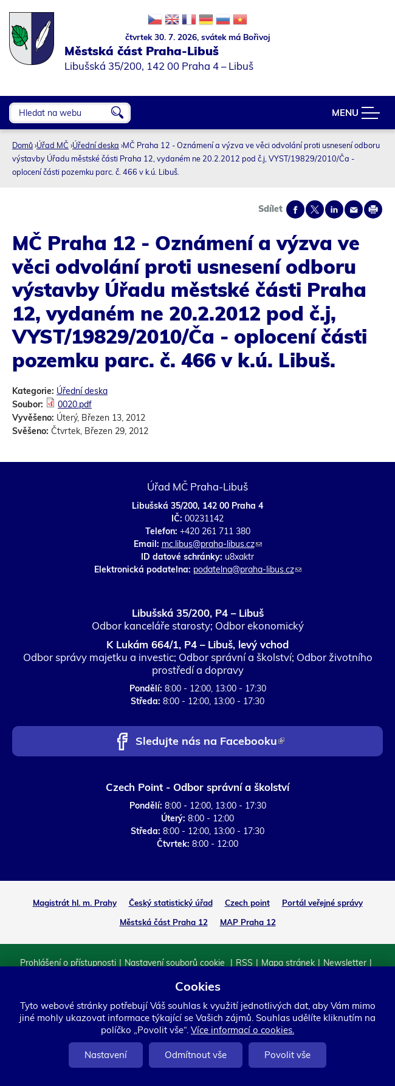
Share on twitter (315, 209)
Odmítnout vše (196, 1055)
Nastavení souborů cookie (176, 962)
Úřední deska (95, 145)
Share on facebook (295, 209)
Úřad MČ (52, 145)
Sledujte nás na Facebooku (210, 742)
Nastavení (105, 1055)
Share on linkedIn (334, 209)
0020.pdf (75, 404)
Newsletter (344, 962)
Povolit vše (287, 1055)
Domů (22, 145)
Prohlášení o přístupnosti (68, 962)
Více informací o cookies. (242, 1030)
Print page (373, 209)
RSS (244, 962)
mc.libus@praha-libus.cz (212, 543)
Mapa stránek (288, 962)
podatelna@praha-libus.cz (247, 569)
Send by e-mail (354, 209)
